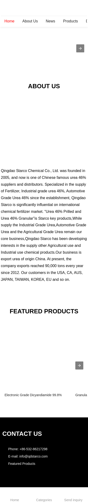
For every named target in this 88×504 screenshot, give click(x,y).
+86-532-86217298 (33, 449)
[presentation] (79, 365)
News (50, 21)
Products (70, 21)
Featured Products (21, 464)
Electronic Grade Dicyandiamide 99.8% (33, 395)
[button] (80, 48)
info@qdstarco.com (33, 456)
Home (9, 21)
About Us (30, 21)
